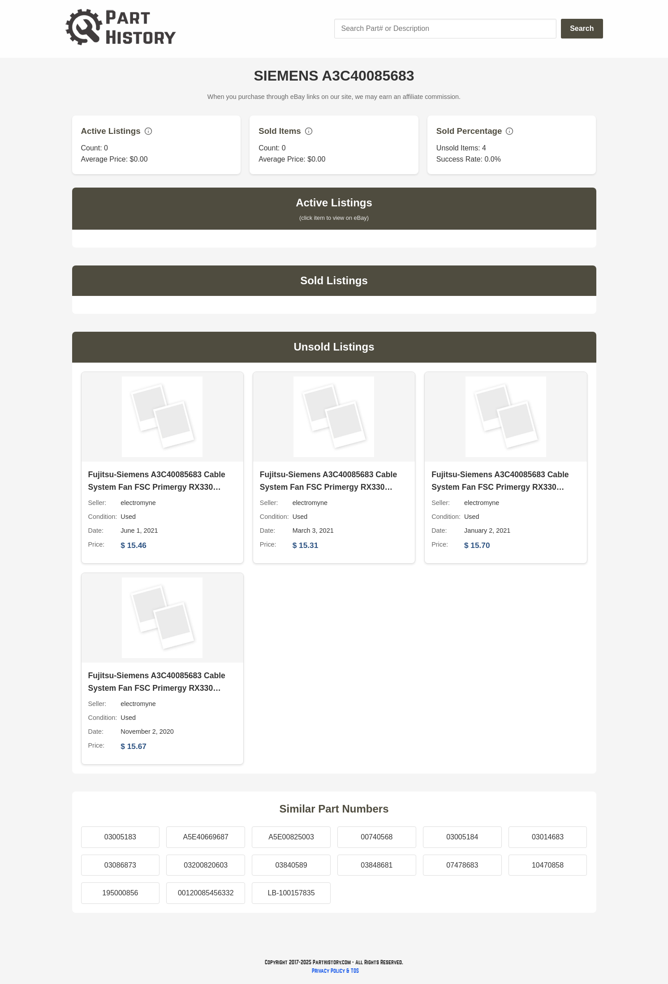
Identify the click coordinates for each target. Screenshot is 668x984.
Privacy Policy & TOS (335, 971)
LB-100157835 (291, 893)
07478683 (462, 865)
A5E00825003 (291, 837)
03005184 (462, 837)
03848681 (376, 865)
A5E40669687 (205, 837)
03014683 (548, 837)
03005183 (120, 837)
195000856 (120, 893)
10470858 (548, 865)
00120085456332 (206, 893)
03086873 (120, 865)
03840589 (291, 865)
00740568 (376, 837)
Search (582, 28)
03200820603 (206, 865)
